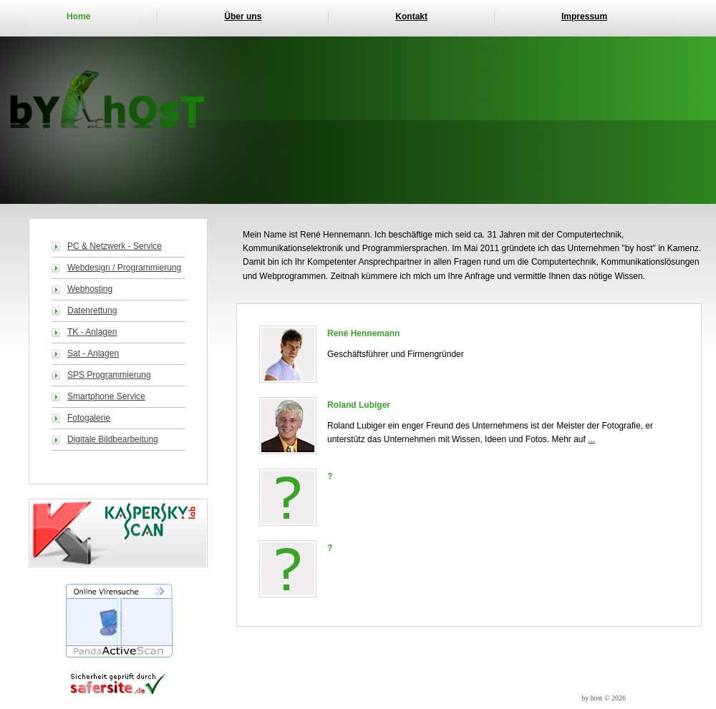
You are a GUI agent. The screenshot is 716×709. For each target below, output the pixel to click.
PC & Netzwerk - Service (114, 246)
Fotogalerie (88, 418)
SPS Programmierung (109, 375)
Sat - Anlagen (93, 353)
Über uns (242, 16)
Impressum (584, 16)
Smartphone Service (106, 396)
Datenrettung (92, 310)
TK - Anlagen (92, 332)
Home (78, 16)
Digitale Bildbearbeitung (112, 439)
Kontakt (411, 16)
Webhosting (89, 289)
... (591, 439)
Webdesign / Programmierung (124, 268)
